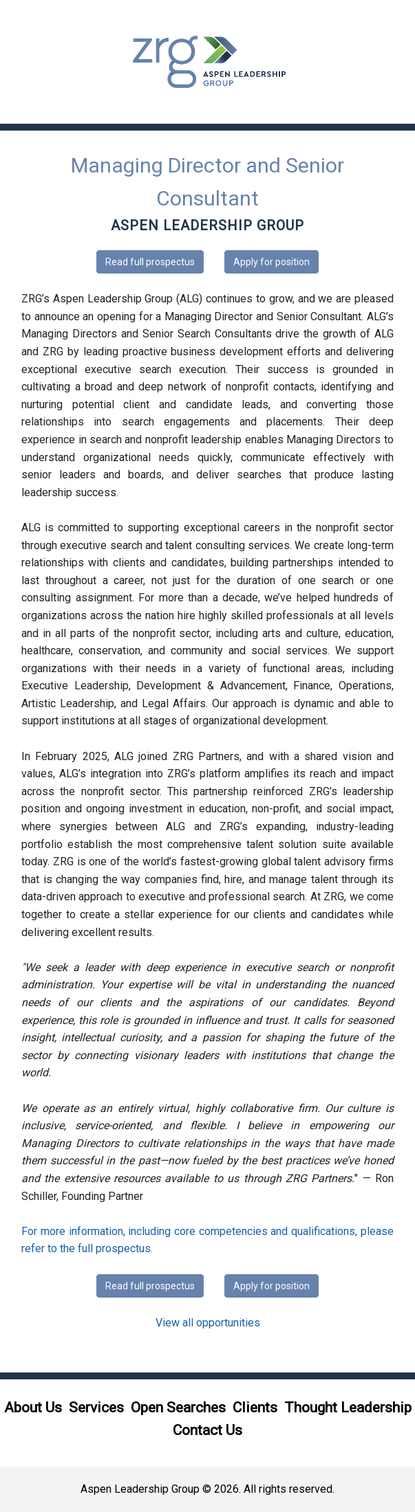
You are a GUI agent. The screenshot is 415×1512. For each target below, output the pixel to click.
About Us (33, 1407)
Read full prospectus (150, 261)
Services (96, 1407)
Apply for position (271, 261)
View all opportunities (208, 1322)
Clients (255, 1407)
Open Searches (178, 1407)
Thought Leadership (348, 1407)
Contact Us (207, 1430)
